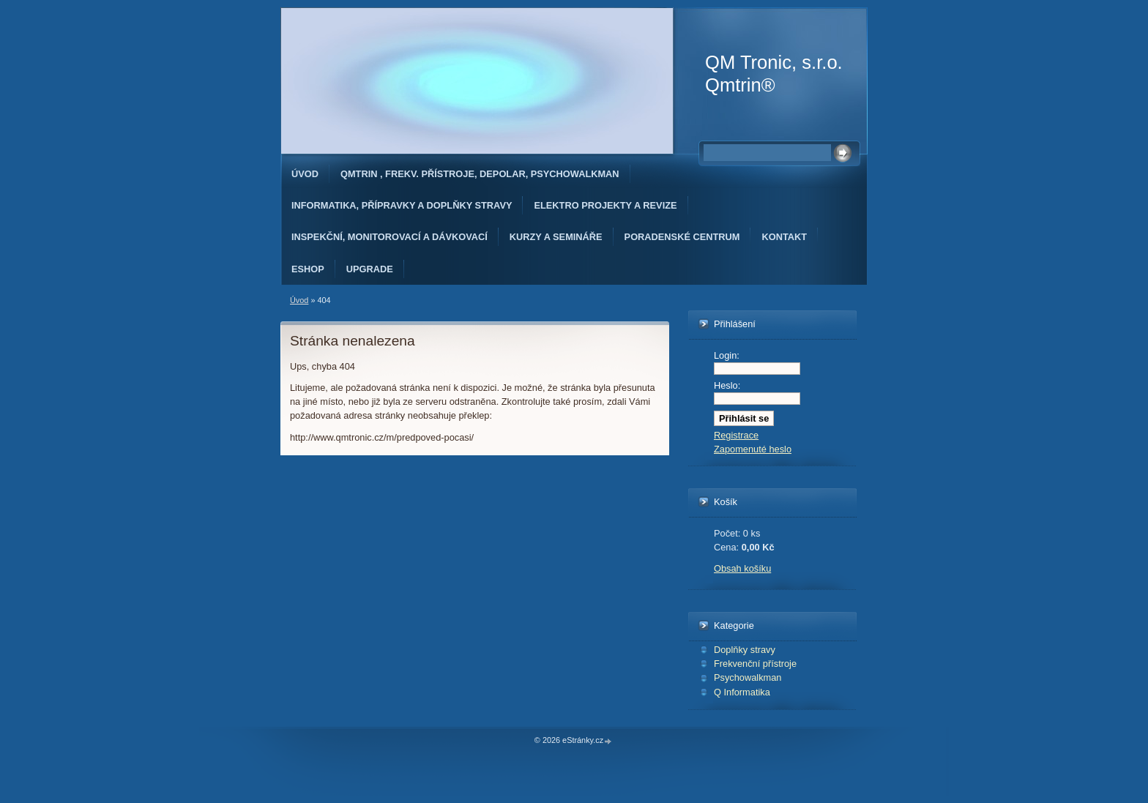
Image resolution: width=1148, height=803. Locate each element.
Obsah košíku (742, 568)
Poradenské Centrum (682, 236)
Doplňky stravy (744, 649)
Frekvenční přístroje (755, 663)
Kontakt (784, 236)
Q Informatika (742, 692)
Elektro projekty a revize (605, 205)
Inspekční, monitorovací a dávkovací (389, 236)
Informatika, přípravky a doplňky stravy (401, 205)
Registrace (736, 435)
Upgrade (369, 269)
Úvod (304, 173)
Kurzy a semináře (556, 236)
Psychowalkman (747, 677)
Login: (726, 355)
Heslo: (727, 385)
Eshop (307, 269)
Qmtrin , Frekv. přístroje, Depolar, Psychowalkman (479, 173)
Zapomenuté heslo (752, 449)
